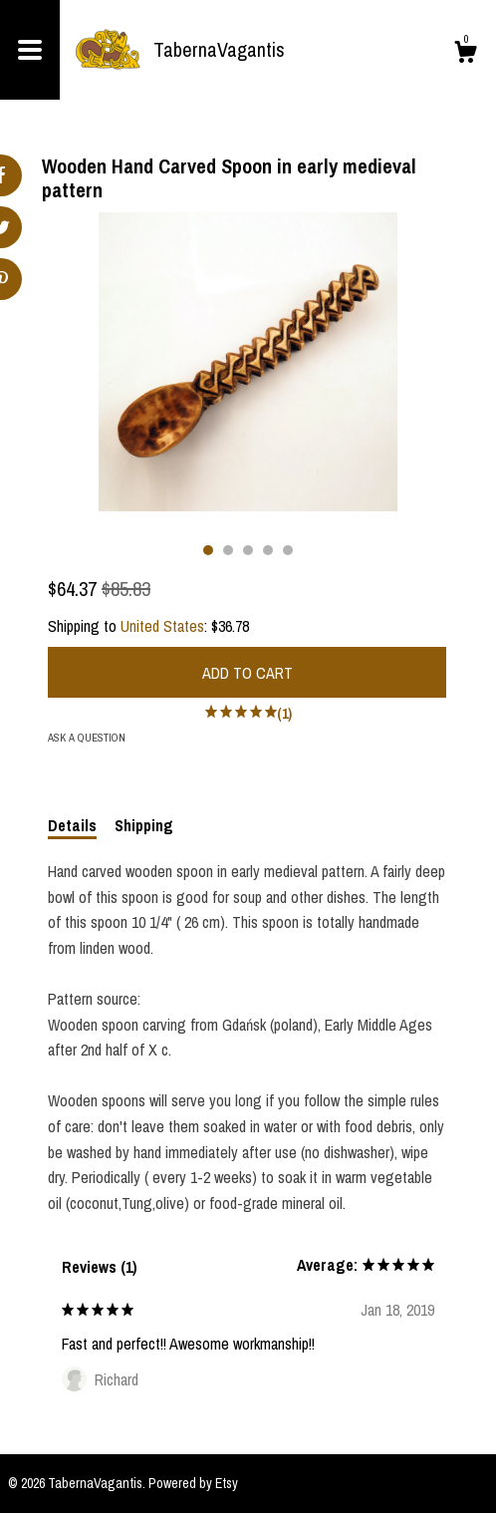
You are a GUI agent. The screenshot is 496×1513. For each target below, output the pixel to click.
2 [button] (228, 550)
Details (72, 825)
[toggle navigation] (30, 50)
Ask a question (86, 738)
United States (162, 626)
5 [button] (288, 550)
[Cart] (465, 55)
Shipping (144, 825)
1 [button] (208, 550)
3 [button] (248, 550)
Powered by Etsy (193, 1483)
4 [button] (268, 550)
